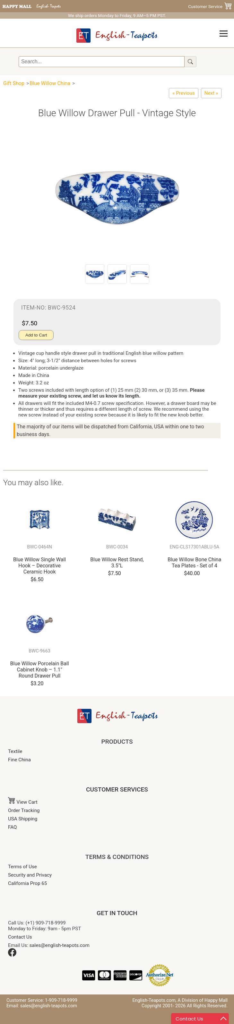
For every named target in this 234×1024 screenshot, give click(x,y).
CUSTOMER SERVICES (117, 789)
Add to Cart (36, 335)
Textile (15, 751)
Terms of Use (22, 867)
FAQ (12, 827)
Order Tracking (24, 810)
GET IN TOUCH (117, 913)
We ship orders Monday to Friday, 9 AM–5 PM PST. (117, 15)
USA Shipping (22, 819)
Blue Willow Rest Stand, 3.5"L (116, 562)
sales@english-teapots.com (60, 945)
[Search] (102, 61)
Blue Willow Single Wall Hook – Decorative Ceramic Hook (39, 565)
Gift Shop (13, 83)
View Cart (23, 802)
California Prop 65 (27, 883)
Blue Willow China (50, 83)
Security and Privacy (30, 875)
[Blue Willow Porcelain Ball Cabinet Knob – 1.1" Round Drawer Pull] (211, 93)
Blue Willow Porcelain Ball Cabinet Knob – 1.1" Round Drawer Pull (39, 670)
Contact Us (20, 937)
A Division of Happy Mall (203, 1000)
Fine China (19, 760)
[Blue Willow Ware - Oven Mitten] (183, 93)
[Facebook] (12, 955)
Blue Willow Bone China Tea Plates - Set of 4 (194, 562)
